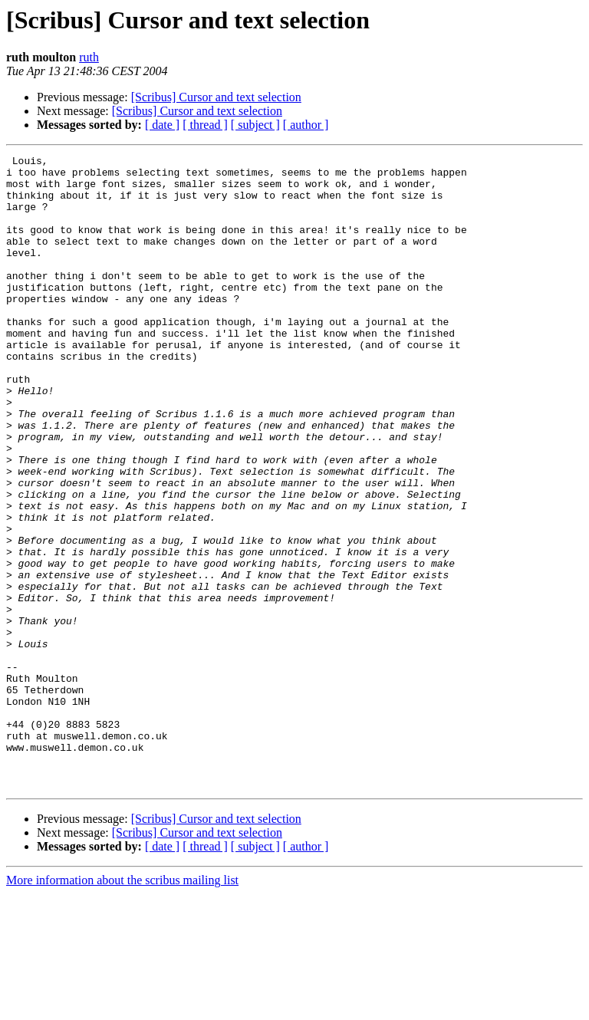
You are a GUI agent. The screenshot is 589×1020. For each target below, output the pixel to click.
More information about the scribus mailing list (122, 1006)
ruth (89, 57)
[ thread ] (205, 124)
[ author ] (306, 124)
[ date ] (162, 124)
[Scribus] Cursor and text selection (216, 97)
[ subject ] (255, 124)
